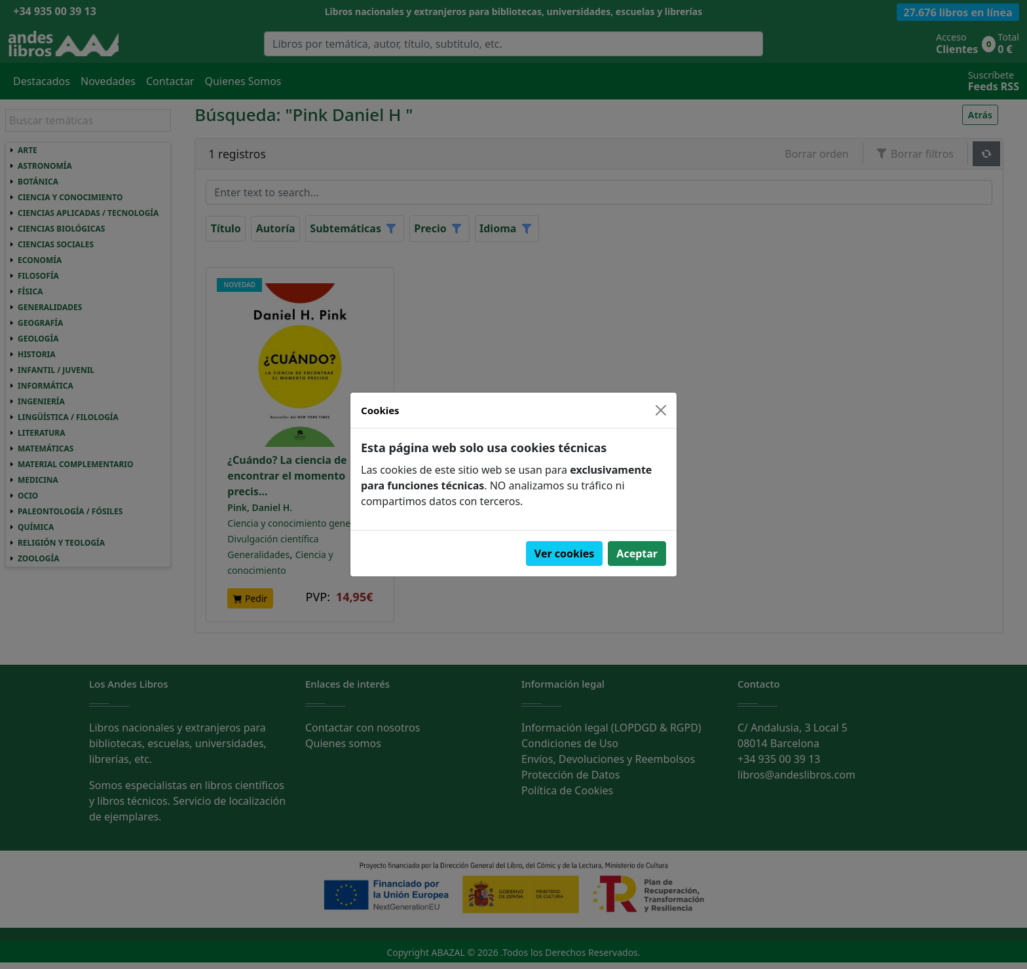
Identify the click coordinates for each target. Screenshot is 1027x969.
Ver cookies (564, 553)
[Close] (660, 410)
